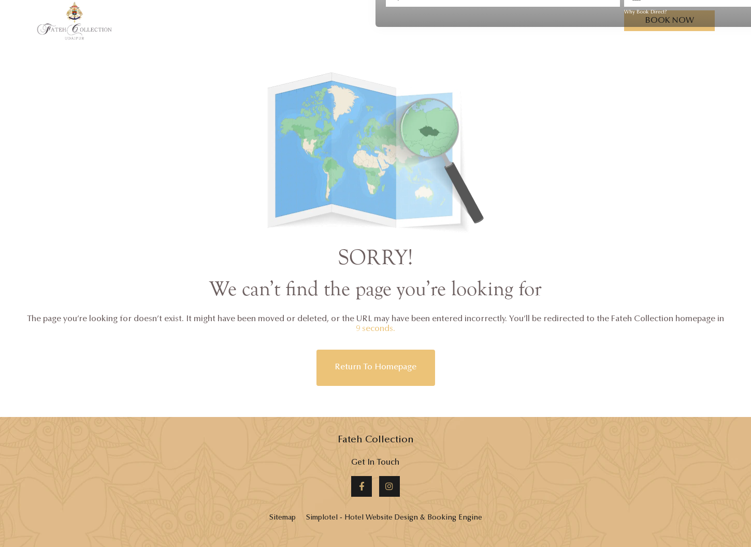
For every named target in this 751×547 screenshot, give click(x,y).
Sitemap (282, 518)
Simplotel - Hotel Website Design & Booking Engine (394, 518)
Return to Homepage (375, 367)
